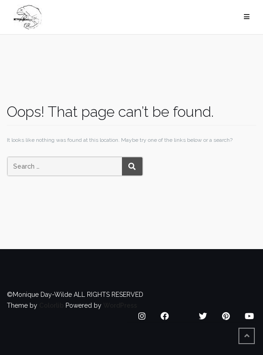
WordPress (120, 305)
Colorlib (51, 305)
